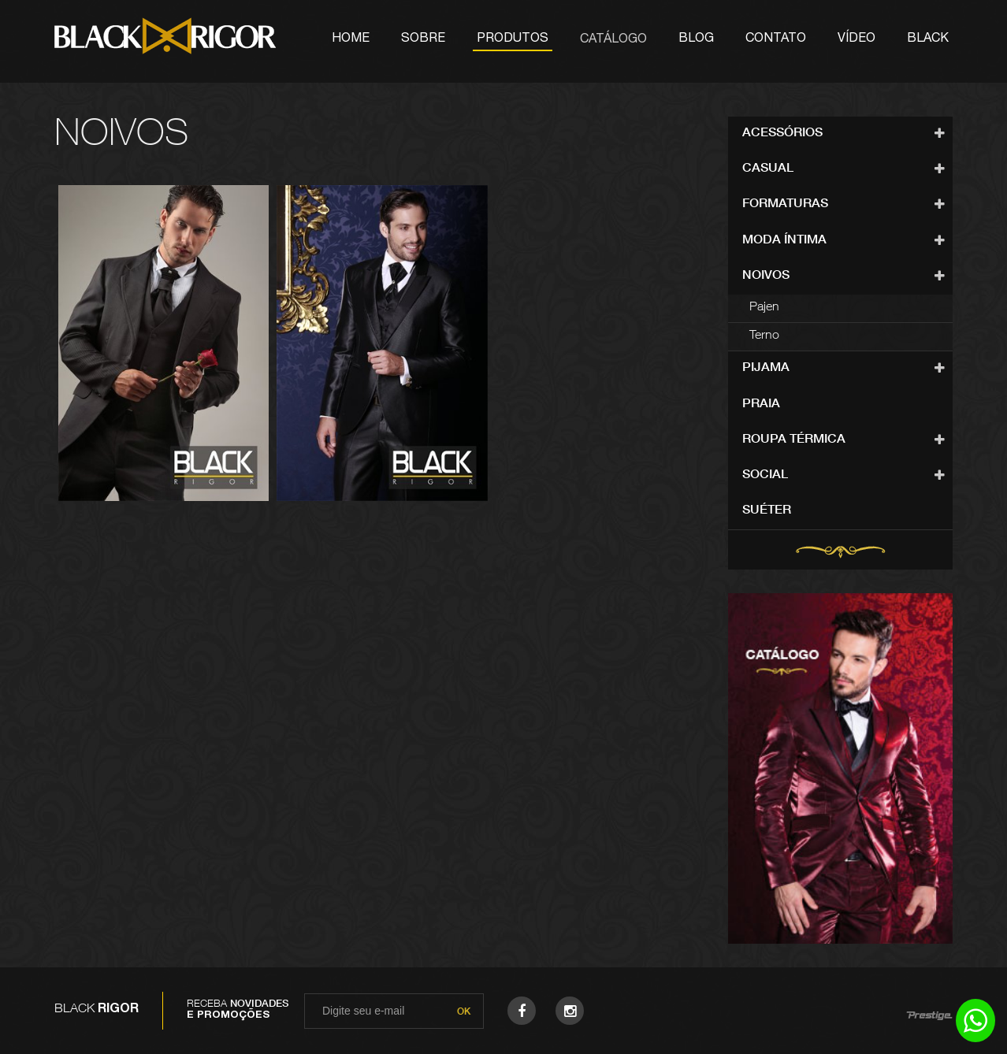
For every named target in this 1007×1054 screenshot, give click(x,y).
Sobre (423, 39)
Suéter (766, 511)
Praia (761, 405)
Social (765, 475)
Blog (696, 39)
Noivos (766, 276)
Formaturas (785, 205)
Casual (767, 169)
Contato (775, 39)
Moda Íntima (784, 241)
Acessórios (782, 134)
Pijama (766, 368)
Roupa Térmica (793, 440)
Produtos (512, 39)
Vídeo (856, 39)
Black (928, 39)
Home (351, 39)
